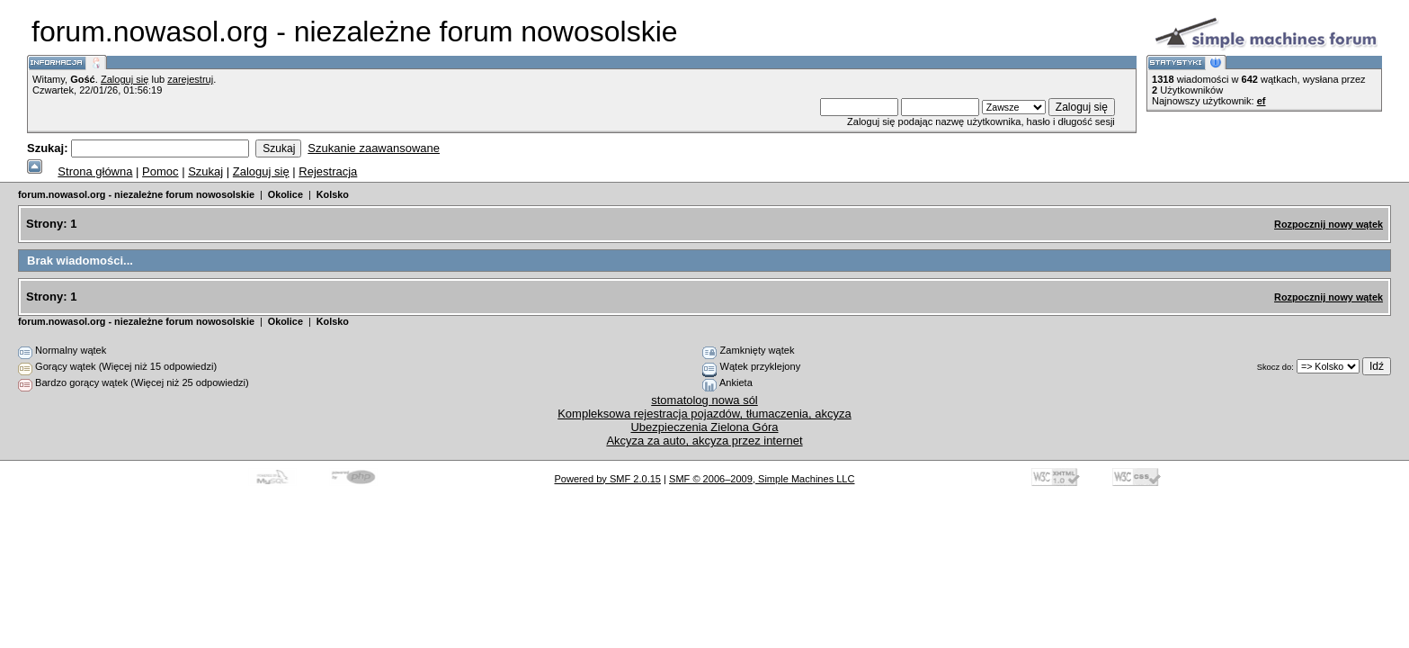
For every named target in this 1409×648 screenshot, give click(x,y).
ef (1261, 100)
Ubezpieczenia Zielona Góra (704, 427)
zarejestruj (190, 79)
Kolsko (333, 194)
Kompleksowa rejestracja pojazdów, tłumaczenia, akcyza (704, 413)
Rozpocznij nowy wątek (1328, 224)
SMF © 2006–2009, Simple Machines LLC (761, 478)
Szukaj (205, 171)
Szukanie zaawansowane (374, 148)
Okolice (285, 194)
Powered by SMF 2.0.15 (607, 478)
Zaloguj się (124, 79)
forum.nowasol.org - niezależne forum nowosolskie (136, 194)
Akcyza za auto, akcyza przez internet (704, 440)
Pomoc (160, 171)
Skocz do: (1275, 367)
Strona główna (95, 171)
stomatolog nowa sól (704, 400)
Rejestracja (328, 171)
